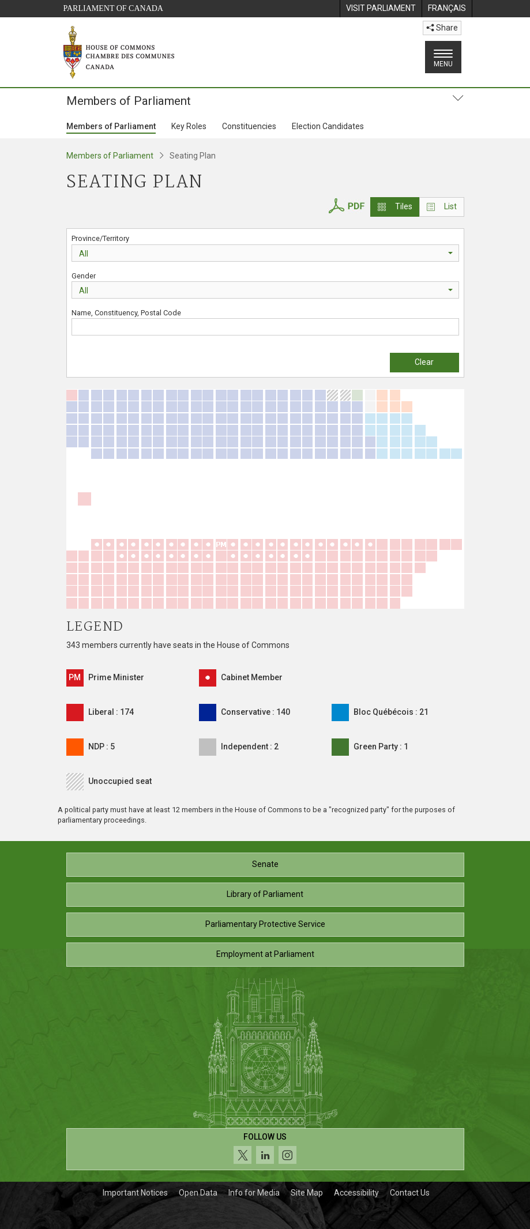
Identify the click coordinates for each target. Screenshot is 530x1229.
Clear (424, 362)
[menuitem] (381, 8)
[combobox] (265, 253)
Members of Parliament (111, 126)
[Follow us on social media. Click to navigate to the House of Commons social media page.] (265, 1149)
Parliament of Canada (113, 8)
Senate (265, 864)
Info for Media (254, 1192)
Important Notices (135, 1192)
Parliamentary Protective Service (265, 924)
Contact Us (410, 1192)
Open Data (198, 1192)
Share (442, 27)
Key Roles (188, 126)
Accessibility (356, 1192)
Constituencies (249, 126)
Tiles (395, 206)
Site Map (307, 1192)
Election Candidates (328, 126)
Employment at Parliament (265, 954)
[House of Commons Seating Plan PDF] (346, 204)
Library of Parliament (265, 894)
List (442, 206)
